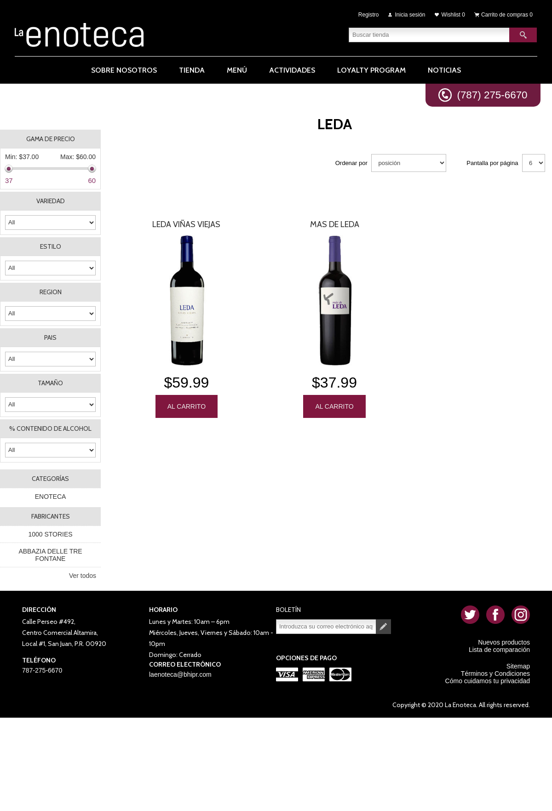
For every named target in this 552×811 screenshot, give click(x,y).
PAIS (50, 337)
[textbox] (429, 34)
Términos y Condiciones (495, 673)
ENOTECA (50, 496)
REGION (51, 292)
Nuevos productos (504, 642)
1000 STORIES (50, 534)
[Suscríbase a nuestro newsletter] (326, 626)
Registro (368, 14)
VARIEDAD (50, 201)
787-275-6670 (42, 670)
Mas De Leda (334, 224)
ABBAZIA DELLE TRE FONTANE (50, 555)
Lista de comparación (499, 649)
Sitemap (518, 666)
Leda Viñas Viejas (186, 224)
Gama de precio (50, 139)
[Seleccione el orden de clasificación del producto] (408, 163)
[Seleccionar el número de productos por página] (533, 163)
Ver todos (82, 575)
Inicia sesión (410, 14)
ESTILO (50, 246)
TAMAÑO (50, 383)
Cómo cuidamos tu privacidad (487, 681)
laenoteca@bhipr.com (180, 674)
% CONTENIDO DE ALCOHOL (50, 428)
